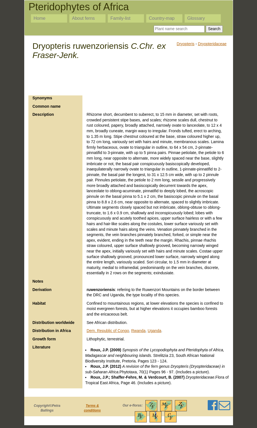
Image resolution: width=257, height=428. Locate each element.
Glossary (196, 18)
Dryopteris (186, 44)
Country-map (162, 18)
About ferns (83, 18)
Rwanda (138, 330)
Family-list (121, 18)
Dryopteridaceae (212, 44)
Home (40, 18)
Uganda (154, 330)
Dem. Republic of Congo (108, 330)
